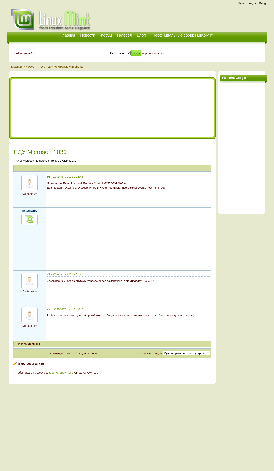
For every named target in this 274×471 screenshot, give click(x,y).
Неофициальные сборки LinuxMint (182, 35)
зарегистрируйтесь (61, 372)
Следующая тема (87, 353)
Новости (87, 35)
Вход (262, 3)
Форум (106, 35)
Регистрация (247, 3)
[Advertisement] (217, 17)
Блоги (142, 35)
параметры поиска (154, 53)
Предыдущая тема (58, 353)
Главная (16, 66)
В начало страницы (27, 343)
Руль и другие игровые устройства (61, 66)
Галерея (124, 35)
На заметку (29, 211)
